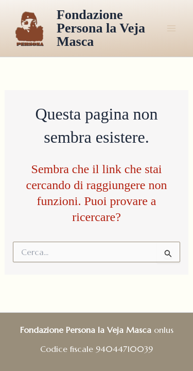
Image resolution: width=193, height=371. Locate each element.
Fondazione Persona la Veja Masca (101, 28)
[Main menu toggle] (171, 28)
